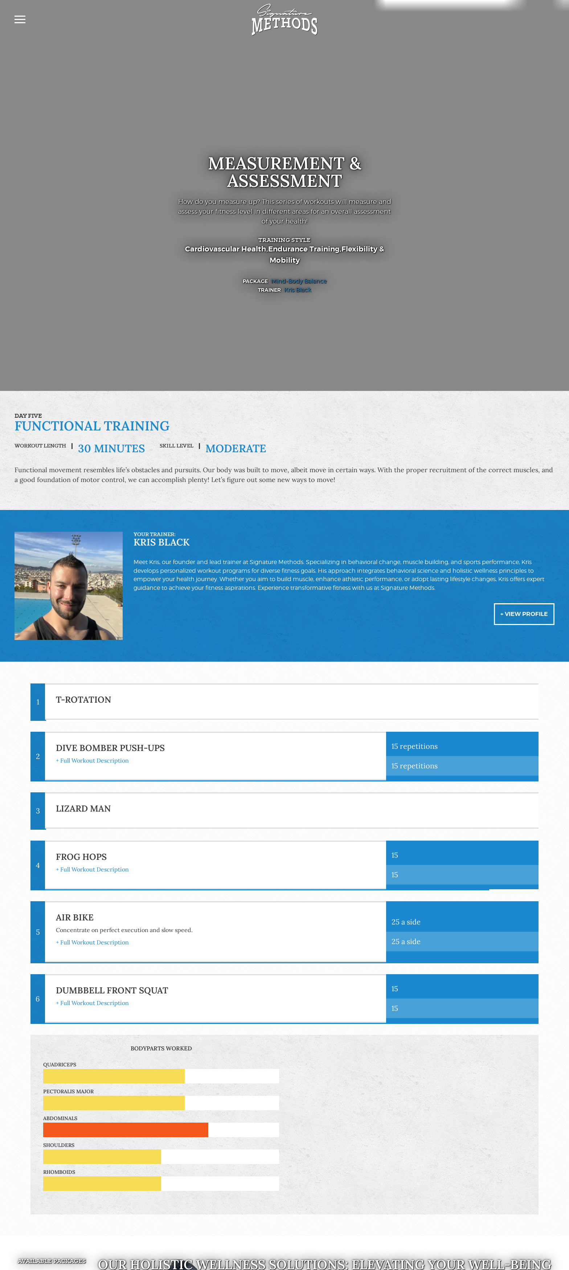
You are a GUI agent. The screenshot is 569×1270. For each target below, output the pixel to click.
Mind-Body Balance (299, 281)
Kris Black (297, 289)
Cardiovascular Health (225, 249)
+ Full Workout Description (92, 760)
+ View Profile (524, 614)
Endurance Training (304, 249)
